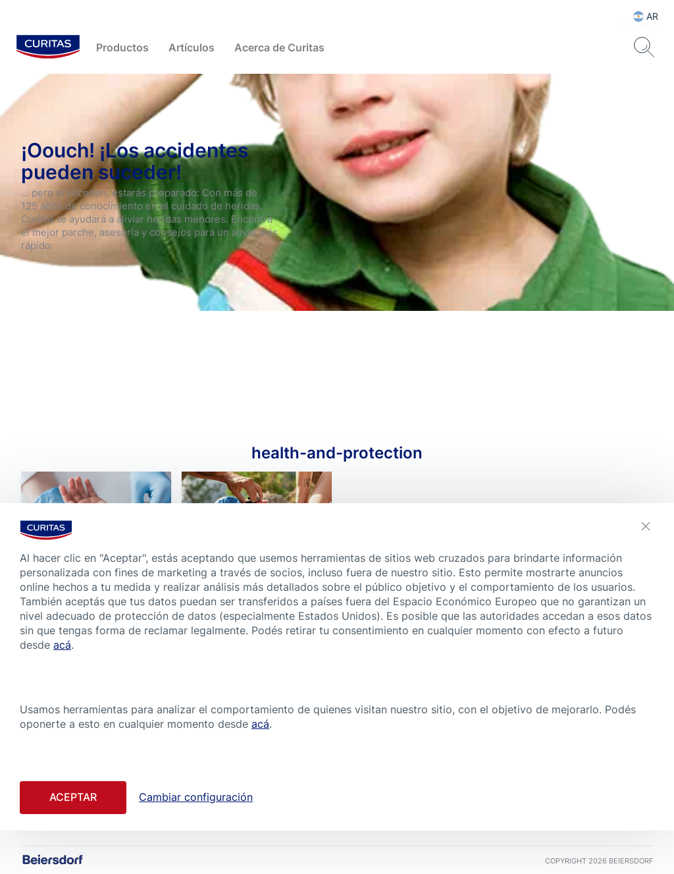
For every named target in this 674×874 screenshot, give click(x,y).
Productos (122, 47)
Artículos (191, 47)
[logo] (48, 47)
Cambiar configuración (196, 797)
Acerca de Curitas (279, 47)
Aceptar (73, 797)
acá (62, 644)
